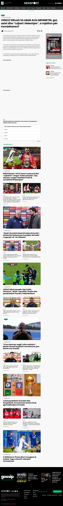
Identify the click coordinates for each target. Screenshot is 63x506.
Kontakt (44, 495)
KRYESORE (5, 121)
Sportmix (53, 8)
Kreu (4, 8)
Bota (44, 8)
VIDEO (22, 121)
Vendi (28, 8)
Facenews (23, 8)
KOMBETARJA (11, 121)
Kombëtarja (17, 8)
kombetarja (26, 121)
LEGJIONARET (17, 121)
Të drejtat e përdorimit (52, 495)
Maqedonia (38, 8)
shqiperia (5, 122)
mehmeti (10, 122)
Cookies (60, 495)
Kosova (33, 8)
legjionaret (34, 121)
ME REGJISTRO (57, 491)
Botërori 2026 (10, 8)
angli (30, 121)
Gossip (48, 8)
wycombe (14, 122)
